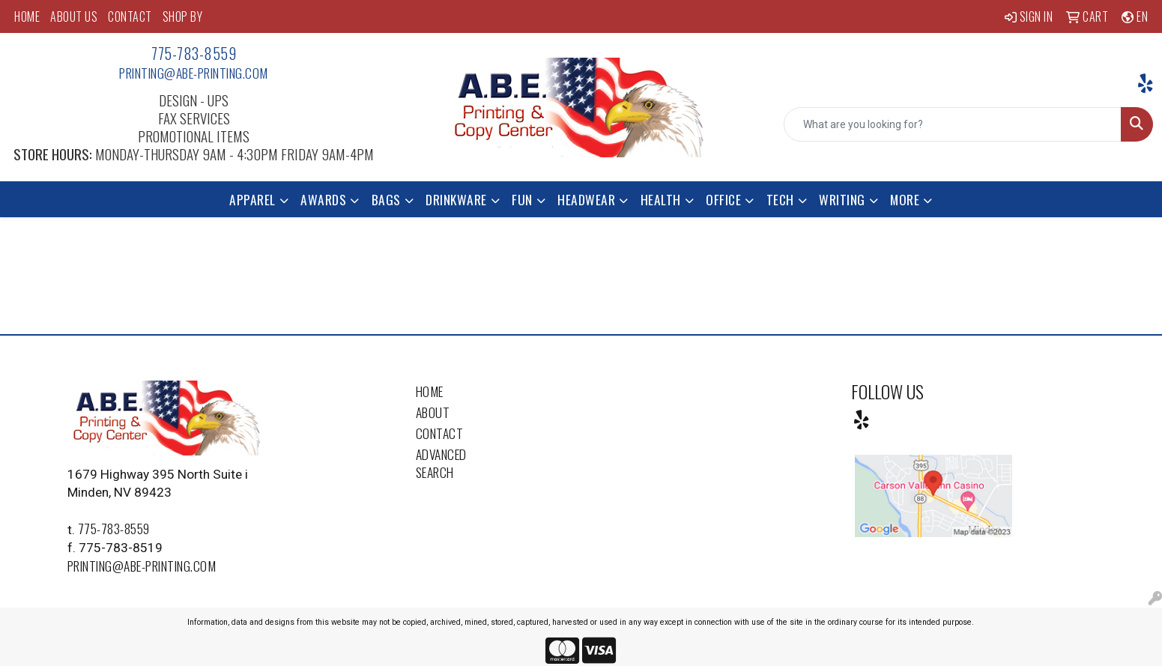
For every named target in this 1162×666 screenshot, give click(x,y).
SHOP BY (183, 16)
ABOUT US (73, 16)
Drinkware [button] (456, 199)
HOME (27, 16)
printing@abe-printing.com (193, 72)
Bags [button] (386, 199)
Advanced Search (441, 463)
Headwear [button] (586, 199)
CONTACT (130, 16)
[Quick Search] (953, 124)
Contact (440, 433)
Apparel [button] (252, 199)
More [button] (904, 199)
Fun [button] (522, 199)
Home (430, 391)
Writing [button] (842, 199)
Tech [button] (780, 199)
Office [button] (723, 199)
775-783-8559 (193, 53)
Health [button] (661, 199)
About (433, 412)
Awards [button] (323, 199)
